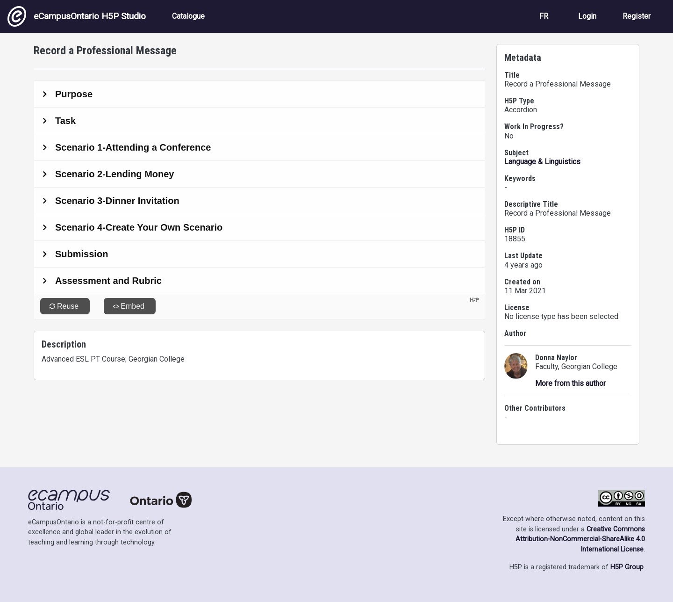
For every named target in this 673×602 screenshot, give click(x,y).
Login (587, 16)
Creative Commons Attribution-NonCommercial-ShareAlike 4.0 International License (580, 539)
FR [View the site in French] (543, 16)
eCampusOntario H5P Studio (76, 16)
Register (637, 16)
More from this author (570, 383)
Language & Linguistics (542, 161)
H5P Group (627, 567)
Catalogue (188, 16)
